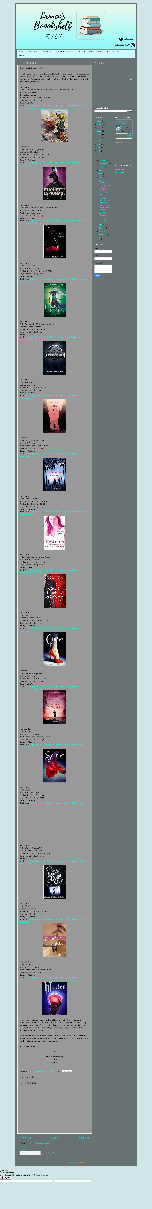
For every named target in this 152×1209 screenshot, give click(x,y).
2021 (99, 134)
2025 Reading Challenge (123, 122)
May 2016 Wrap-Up (103, 181)
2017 (99, 148)
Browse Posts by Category (98, 51)
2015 (99, 239)
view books (129, 137)
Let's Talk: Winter (103, 219)
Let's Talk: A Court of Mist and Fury (105, 200)
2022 (99, 131)
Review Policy (46, 51)
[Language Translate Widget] (30, 1153)
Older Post (84, 1137)
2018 (99, 144)
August (102, 167)
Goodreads (119, 172)
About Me (115, 51)
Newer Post (26, 1137)
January (102, 235)
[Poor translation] (7, 1178)
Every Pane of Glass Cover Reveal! (104, 207)
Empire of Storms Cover (105, 194)
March (102, 228)
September (104, 164)
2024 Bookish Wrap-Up (64, 51)
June (101, 174)
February (103, 231)
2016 (99, 151)
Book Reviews (32, 51)
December (103, 154)
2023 (99, 127)
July (100, 170)
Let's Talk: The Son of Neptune (105, 187)
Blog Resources (24, 55)
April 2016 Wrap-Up (103, 214)
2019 (99, 141)
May (101, 177)
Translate (57, 1153)
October (102, 160)
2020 (99, 137)
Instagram (119, 169)
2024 (99, 124)
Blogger (81, 1162)
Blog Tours (81, 51)
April (101, 225)
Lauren (124, 126)
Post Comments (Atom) (39, 1143)
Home (21, 51)
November (103, 157)
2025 (99, 121)
